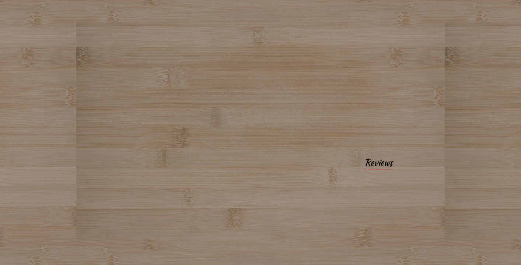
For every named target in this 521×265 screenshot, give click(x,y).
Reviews (378, 162)
